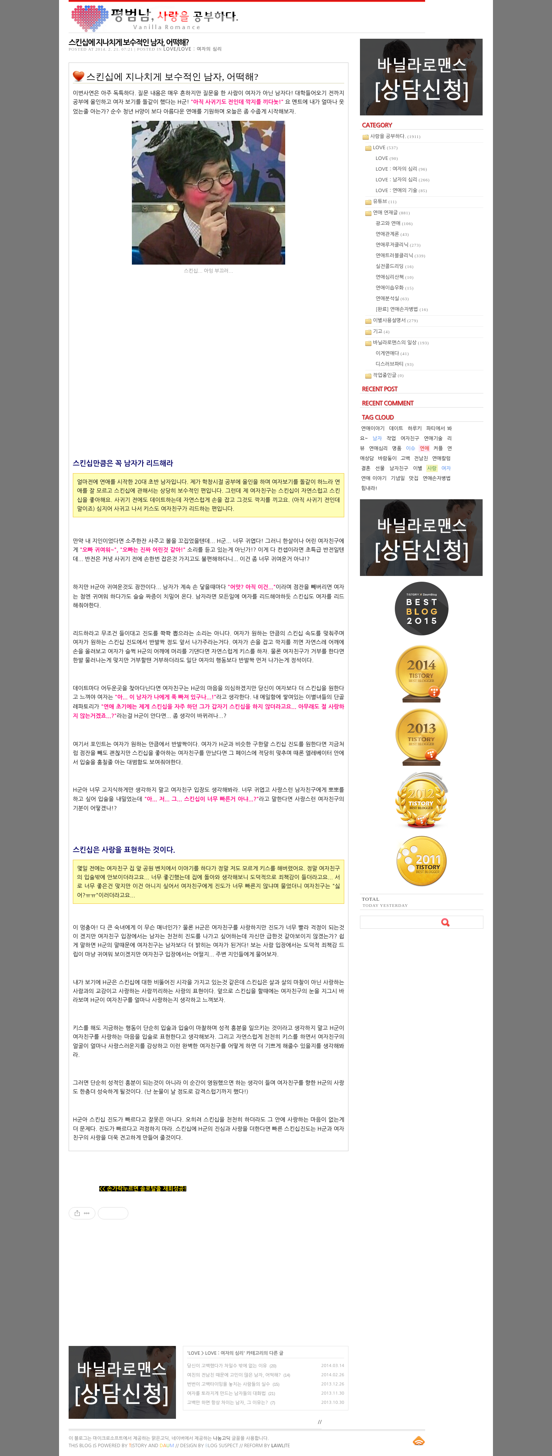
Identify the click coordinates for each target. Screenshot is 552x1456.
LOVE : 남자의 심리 (403, 179)
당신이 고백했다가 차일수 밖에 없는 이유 (227, 1366)
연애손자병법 (437, 478)
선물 (379, 468)
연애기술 (433, 438)
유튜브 (385, 201)
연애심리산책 (395, 277)
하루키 (415, 428)
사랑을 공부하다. (395, 136)
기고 (381, 331)
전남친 (421, 458)
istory (138, 1445)
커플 (438, 448)
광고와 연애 (394, 223)
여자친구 (410, 438)
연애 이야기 (373, 478)
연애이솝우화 (395, 287)
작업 (391, 438)
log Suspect (221, 1445)
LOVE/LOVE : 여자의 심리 (192, 49)
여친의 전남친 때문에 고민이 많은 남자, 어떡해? (234, 1375)
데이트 (396, 428)
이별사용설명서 (395, 320)
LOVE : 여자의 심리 (224, 1353)
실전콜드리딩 (395, 266)
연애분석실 (392, 298)
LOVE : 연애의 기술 (401, 190)
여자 (446, 468)
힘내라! (369, 488)
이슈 (410, 448)
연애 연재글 (391, 212)
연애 (424, 448)
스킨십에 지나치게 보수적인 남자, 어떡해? (129, 42)
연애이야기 (372, 428)
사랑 (432, 468)
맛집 (413, 478)
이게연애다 (392, 353)
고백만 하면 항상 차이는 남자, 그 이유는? (227, 1402)
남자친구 (398, 468)
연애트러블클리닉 (401, 255)
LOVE (194, 1353)
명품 (396, 448)
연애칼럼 (441, 458)
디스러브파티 (395, 364)
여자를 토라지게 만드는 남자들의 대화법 (226, 1393)
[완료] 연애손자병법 (402, 309)
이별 (417, 468)
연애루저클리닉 (398, 244)
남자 (377, 438)
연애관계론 (392, 234)
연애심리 (378, 448)
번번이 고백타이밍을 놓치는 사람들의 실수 (228, 1384)
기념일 (398, 478)
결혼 (365, 468)
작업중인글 (388, 375)
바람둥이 (387, 458)
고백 (405, 458)
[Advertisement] (208, 1286)
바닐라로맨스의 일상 (401, 342)
